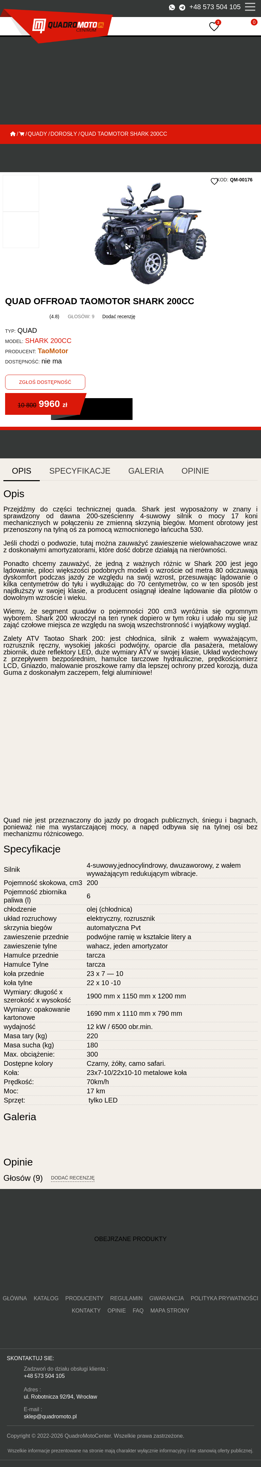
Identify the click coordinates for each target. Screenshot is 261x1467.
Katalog (40, 1321)
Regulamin (99, 1321)
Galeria (111, 419)
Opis (18, 419)
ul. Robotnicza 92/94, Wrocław (56, 1391)
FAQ (250, 1321)
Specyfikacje (62, 419)
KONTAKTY (209, 1321)
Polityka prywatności (170, 1321)
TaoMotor (39, 327)
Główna (16, 1321)
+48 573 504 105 (220, 6)
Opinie (150, 419)
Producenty (68, 1321)
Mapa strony (130, 1333)
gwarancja (128, 1321)
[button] (28, 202)
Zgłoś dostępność (45, 359)
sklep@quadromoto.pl (47, 1410)
